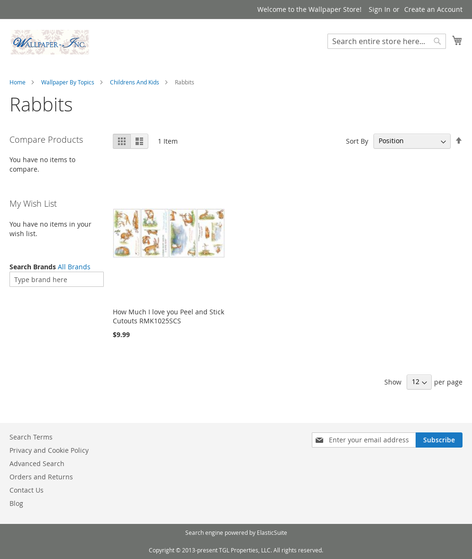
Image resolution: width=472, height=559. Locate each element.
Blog (16, 503)
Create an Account (433, 9)
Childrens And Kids (134, 82)
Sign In (379, 9)
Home (17, 82)
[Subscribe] (439, 440)
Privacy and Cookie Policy (49, 450)
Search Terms (31, 436)
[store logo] (49, 42)
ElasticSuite (272, 532)
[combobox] (386, 41)
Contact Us (26, 490)
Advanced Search (36, 463)
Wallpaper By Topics (67, 82)
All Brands (74, 266)
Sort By (357, 140)
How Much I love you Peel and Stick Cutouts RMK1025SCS (168, 316)
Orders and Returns (41, 476)
